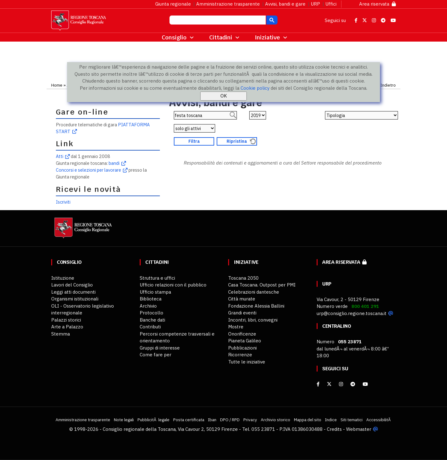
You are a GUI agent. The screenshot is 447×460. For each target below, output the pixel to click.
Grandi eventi (242, 313)
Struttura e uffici (157, 278)
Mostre (235, 327)
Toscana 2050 (243, 278)
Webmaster (358, 429)
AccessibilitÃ (379, 419)
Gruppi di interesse (160, 348)
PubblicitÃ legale (153, 419)
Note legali (124, 419)
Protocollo (151, 313)
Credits (334, 429)
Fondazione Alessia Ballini (256, 306)
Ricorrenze (240, 355)
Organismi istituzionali (74, 299)
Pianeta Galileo (244, 341)
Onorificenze (242, 334)
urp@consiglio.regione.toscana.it (351, 313)
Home (56, 85)
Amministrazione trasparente (228, 4)
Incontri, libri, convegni (253, 320)
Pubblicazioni (242, 348)
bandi (114, 163)
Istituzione (62, 278)
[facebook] (318, 384)
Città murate (241, 299)
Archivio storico (275, 419)
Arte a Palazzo (67, 327)
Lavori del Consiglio (72, 285)
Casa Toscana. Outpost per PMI (262, 285)
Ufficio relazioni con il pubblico (173, 285)
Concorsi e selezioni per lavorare (88, 170)
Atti (59, 156)
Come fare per (155, 355)
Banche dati (152, 320)
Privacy (250, 419)
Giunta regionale (173, 4)
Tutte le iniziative (246, 362)
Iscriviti (63, 202)
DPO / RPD (230, 419)
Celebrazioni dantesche (253, 292)
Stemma (60, 334)
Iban (212, 419)
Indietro (388, 85)
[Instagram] (341, 384)
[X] (329, 384)
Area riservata (377, 4)
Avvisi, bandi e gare (285, 4)
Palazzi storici (66, 320)
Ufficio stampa (155, 292)
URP (315, 4)
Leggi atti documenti (73, 292)
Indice (331, 419)
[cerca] (217, 21)
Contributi (150, 327)
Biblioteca (150, 299)
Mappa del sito (307, 419)
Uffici (330, 4)
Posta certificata (188, 419)
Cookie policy (255, 88)
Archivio (148, 306)
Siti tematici (352, 419)
